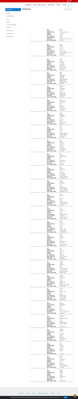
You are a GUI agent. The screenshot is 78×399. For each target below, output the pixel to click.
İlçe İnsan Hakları (10, 30)
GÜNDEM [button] (58, 4)
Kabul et (65, 397)
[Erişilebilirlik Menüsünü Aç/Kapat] (74, 395)
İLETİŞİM (64, 4)
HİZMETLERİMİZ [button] (51, 4)
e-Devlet (51, 1)
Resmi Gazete (21, 393)
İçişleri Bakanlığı (56, 1)
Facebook (52, 393)
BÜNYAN (35, 4)
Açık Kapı (33, 393)
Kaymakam (9, 13)
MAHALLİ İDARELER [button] (42, 4)
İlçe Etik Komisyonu (10, 33)
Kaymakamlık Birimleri (10, 16)
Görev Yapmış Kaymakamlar (12, 24)
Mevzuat (8, 21)
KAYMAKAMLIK (9, 9)
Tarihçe (8, 18)
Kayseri (62, 1)
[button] (69, 9)
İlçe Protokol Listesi (10, 36)
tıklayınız (61, 397)
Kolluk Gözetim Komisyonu (43, 393)
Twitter (58, 393)
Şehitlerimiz (9, 27)
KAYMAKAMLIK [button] (28, 4)
